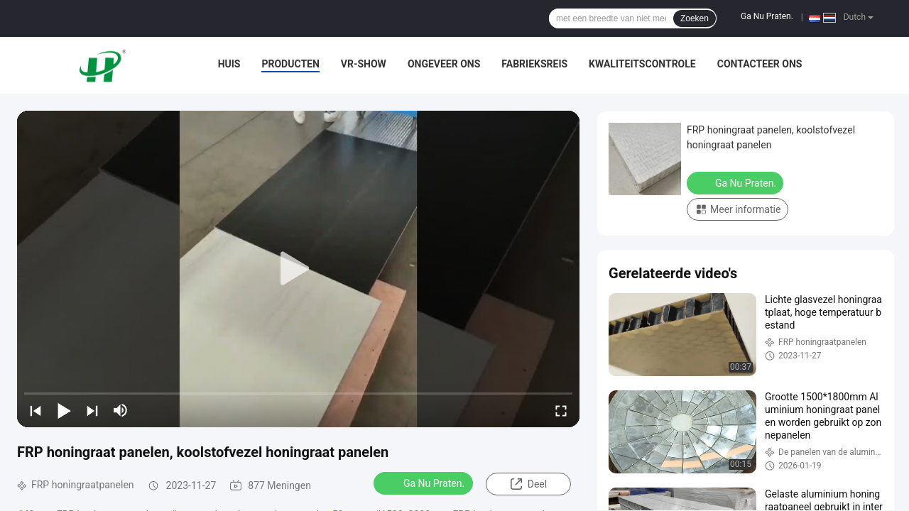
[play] (298, 269)
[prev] (35, 410)
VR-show (363, 64)
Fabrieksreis (534, 64)
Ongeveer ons (444, 64)
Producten (290, 64)
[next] (92, 410)
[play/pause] (64, 410)
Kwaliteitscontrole (642, 64)
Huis (229, 64)
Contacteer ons (759, 64)
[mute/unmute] (121, 410)
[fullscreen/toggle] (561, 410)
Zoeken (694, 18)
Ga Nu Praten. (767, 16)
